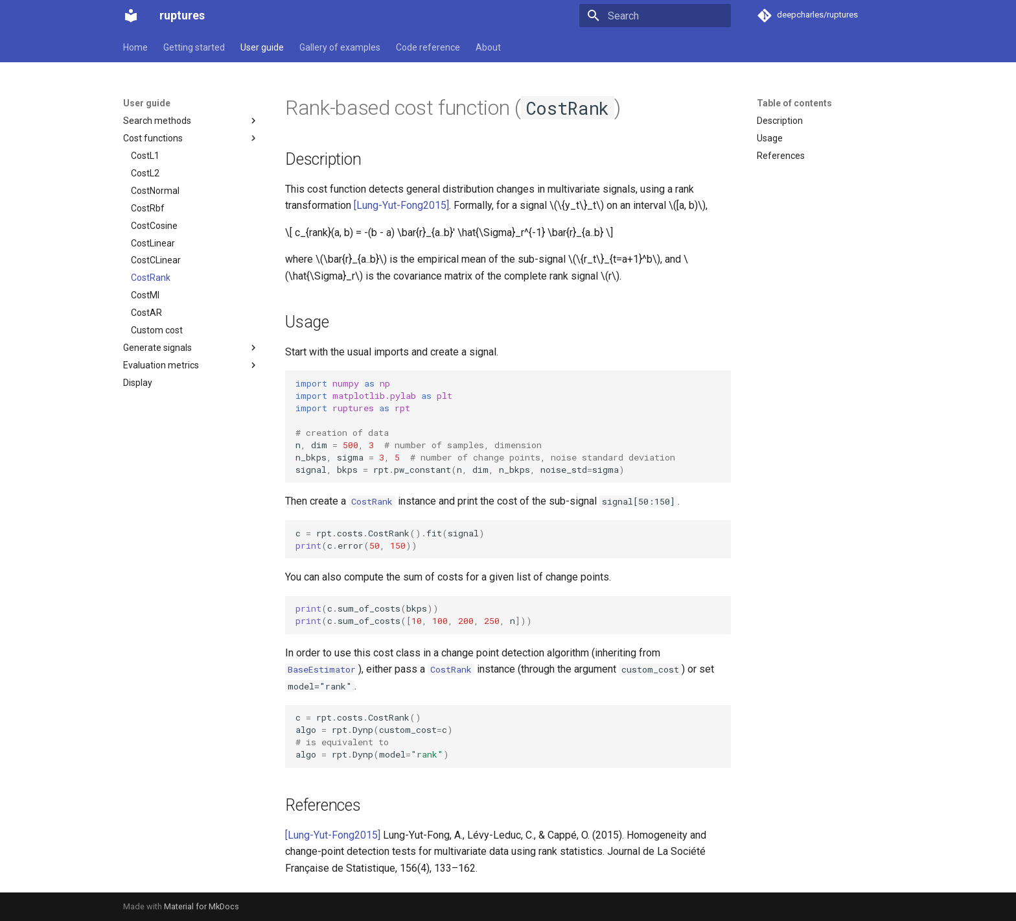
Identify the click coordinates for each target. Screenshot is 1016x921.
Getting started (194, 47)
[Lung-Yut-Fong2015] (401, 205)
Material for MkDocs (201, 906)
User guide (262, 47)
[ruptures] (131, 16)
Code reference (428, 47)
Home (135, 47)
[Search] (655, 15)
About (488, 47)
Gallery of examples (339, 47)
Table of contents (794, 103)
